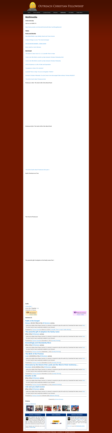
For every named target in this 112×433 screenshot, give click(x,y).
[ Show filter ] (28, 306)
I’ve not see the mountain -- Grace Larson (35, 43)
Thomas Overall (36, 329)
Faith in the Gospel (32, 321)
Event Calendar (36, 12)
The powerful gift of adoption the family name (42, 332)
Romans (27, 323)
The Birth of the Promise (34, 354)
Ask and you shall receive (35, 387)
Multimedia (63, 12)
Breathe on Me (30, 376)
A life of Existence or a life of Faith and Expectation (38, 64)
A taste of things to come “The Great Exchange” (37, 40)
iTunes (31, 314)
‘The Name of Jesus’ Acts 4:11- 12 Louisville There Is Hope (40, 53)
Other (35, 314)
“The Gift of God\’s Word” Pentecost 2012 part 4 (37, 169)
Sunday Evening (56, 340)
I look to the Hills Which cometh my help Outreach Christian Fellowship (43, 60)
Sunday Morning (56, 351)
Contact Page (32, 427)
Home (29, 12)
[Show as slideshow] (30, 403)
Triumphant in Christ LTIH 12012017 (34, 68)
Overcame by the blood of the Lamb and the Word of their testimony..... (51, 365)
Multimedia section (79, 419)
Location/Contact (46, 12)
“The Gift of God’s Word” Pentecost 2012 (35, 79)
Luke (26, 356)
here (84, 325)
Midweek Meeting (56, 384)
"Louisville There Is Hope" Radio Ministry (60, 329)
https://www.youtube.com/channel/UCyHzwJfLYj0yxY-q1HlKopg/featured (43, 27)
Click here (69, 426)
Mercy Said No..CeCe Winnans (33, 47)
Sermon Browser (59, 399)
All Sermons (46, 323)
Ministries (55, 12)
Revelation (28, 367)
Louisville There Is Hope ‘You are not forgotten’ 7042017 (39, 71)
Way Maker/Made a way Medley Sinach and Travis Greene (40, 36)
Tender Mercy (79, 12)
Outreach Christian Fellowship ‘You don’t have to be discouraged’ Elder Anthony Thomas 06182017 (50, 75)
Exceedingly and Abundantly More (38, 343)
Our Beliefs (71, 12)
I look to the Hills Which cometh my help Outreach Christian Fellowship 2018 (44, 57)
